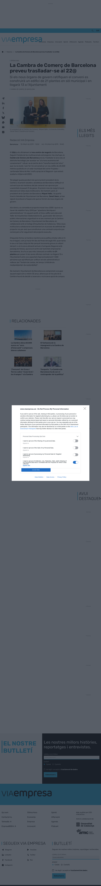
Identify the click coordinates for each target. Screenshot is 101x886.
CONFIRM (36, 470)
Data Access (50, 477)
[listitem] (50, 436)
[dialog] (50, 443)
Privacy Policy (61, 477)
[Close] (85, 409)
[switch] (75, 440)
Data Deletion (39, 477)
